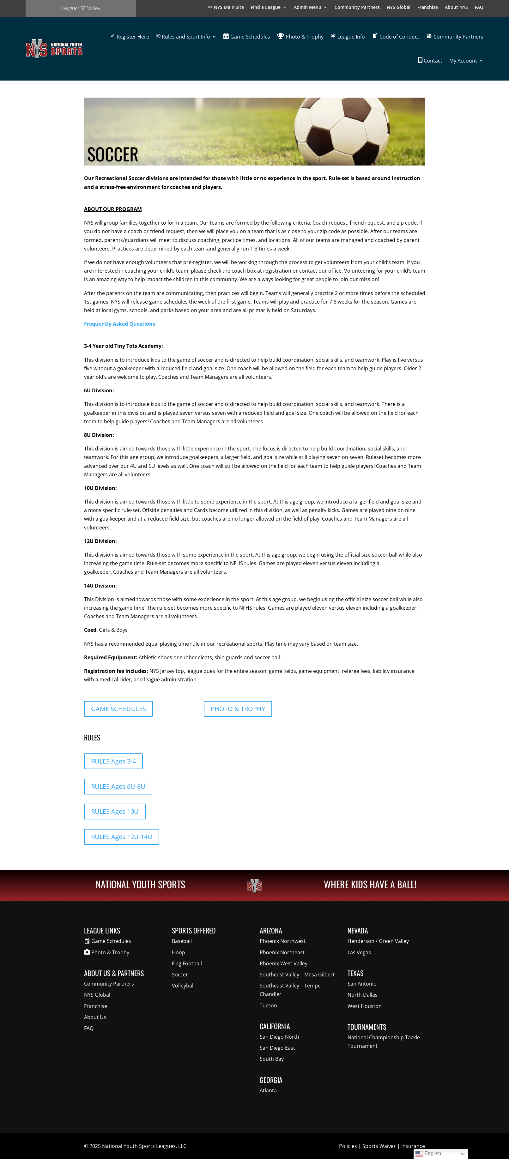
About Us (95, 1017)
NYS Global (398, 7)
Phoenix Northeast (282, 952)
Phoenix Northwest (283, 941)
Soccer (180, 974)
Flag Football (187, 963)
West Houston (365, 1006)
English (428, 1154)
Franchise (427, 7)
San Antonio (362, 983)
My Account (463, 60)
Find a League (266, 7)
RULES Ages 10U (115, 811)
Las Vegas (359, 952)
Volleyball (183, 985)
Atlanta (268, 1090)
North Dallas (363, 994)
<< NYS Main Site (226, 7)
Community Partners (357, 7)
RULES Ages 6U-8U (118, 786)
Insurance (413, 1146)
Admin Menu (307, 7)
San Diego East (277, 1047)
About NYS (456, 7)
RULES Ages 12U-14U (121, 836)
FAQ (479, 7)
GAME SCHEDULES (118, 708)
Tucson (268, 1005)
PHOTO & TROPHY (238, 708)
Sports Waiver (379, 1146)
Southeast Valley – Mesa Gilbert (297, 974)
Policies (348, 1146)
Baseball (182, 941)
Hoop (178, 952)
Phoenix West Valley (283, 963)
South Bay (272, 1058)
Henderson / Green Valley (378, 941)
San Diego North (279, 1036)
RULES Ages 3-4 (113, 761)
